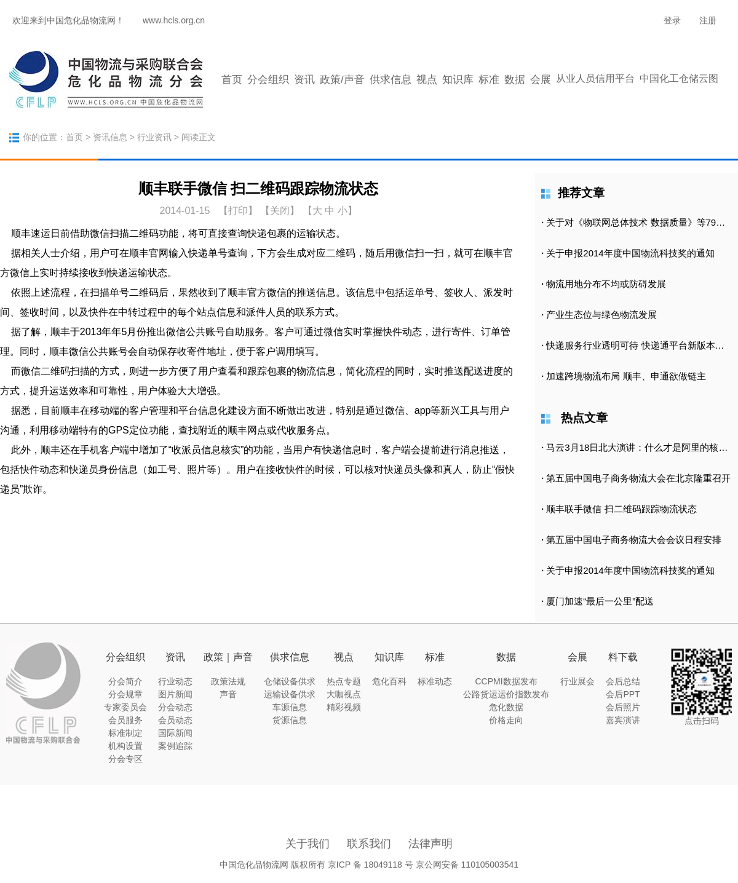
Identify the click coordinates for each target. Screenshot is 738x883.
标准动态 (435, 681)
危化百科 (389, 681)
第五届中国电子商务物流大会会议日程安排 (633, 539)
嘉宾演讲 (623, 720)
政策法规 (228, 681)
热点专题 (344, 681)
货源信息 (289, 720)
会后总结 (623, 681)
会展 (540, 79)
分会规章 (125, 694)
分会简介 (125, 681)
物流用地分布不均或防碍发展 (606, 284)
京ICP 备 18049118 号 (370, 864)
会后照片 (623, 707)
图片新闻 (175, 694)
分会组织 (268, 79)
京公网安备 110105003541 (467, 864)
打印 (238, 210)
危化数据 (506, 707)
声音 (228, 694)
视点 (426, 79)
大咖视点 (344, 694)
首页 (231, 79)
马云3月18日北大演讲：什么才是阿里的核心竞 (641, 447)
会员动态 (175, 720)
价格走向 (506, 720)
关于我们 (307, 843)
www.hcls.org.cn (174, 20)
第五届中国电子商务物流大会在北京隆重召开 (638, 478)
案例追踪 (175, 746)
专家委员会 (125, 707)
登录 (672, 20)
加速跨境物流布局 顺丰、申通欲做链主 (625, 376)
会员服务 (125, 720)
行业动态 (175, 681)
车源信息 (289, 707)
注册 (707, 20)
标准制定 (125, 733)
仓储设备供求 (289, 681)
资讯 (304, 79)
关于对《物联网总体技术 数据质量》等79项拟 (640, 222)
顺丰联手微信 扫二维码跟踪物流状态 (621, 509)
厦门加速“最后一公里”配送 (600, 601)
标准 (488, 79)
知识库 (458, 79)
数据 (514, 79)
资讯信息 (110, 137)
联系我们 (369, 843)
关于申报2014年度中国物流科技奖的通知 (630, 253)
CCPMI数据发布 (506, 681)
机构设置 (125, 746)
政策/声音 (342, 79)
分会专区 (125, 759)
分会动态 (175, 707)
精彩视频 (344, 707)
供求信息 (390, 79)
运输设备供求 (289, 694)
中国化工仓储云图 (679, 78)
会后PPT (623, 694)
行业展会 (577, 681)
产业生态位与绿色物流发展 (601, 314)
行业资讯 (154, 137)
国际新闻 (175, 733)
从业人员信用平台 (595, 78)
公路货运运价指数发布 (506, 694)
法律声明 (430, 843)
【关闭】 (280, 210)
